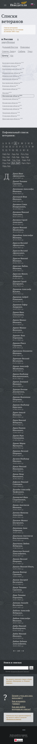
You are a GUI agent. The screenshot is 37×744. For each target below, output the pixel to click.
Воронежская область (11, 73)
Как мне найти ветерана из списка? (21, 707)
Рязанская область (10, 103)
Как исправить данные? (19, 702)
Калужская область (10, 79)
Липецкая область (9, 89)
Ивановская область (10, 76)
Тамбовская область (10, 109)
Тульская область (9, 116)
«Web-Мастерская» (16, 736)
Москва (5, 93)
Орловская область (10, 99)
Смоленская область (10, 106)
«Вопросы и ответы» (13, 719)
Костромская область (11, 83)
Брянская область (9, 66)
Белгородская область (11, 63)
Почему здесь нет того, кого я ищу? (22, 696)
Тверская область (9, 113)
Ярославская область (11, 119)
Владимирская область (11, 69)
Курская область (9, 86)
